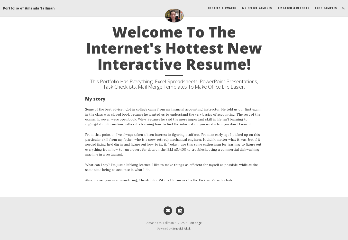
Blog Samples (326, 8)
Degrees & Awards (222, 8)
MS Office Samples (257, 8)
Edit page (195, 223)
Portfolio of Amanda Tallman (29, 8)
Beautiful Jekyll (182, 228)
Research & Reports (293, 8)
